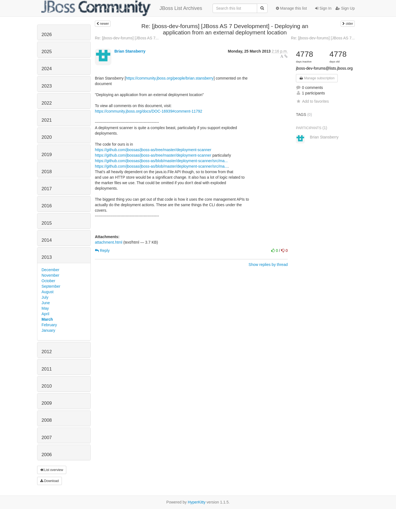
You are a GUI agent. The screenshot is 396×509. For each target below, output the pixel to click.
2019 (47, 154)
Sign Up (345, 8)
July (45, 297)
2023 (47, 86)
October (48, 281)
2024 (47, 68)
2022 (47, 103)
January (48, 330)
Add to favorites (312, 101)
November (50, 275)
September (51, 286)
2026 (47, 34)
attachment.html (108, 242)
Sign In (323, 8)
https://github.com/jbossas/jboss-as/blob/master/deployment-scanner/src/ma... (161, 161)
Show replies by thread (268, 264)
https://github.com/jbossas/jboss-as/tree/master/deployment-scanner (153, 150)
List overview (51, 470)
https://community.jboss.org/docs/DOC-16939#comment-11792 (148, 111)
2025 (47, 51)
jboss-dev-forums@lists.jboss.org (324, 68)
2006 (47, 454)
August (48, 292)
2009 (47, 403)
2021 (47, 120)
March (47, 319)
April (45, 314)
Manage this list (291, 8)
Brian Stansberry (129, 51)
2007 (47, 437)
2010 (47, 386)
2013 (47, 257)
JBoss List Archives (121, 8)
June (46, 303)
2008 (47, 420)
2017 (47, 188)
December (50, 270)
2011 (47, 369)
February (49, 325)
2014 (47, 240)
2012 (47, 351)
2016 (47, 205)
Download (49, 481)
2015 (47, 223)
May (45, 308)
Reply (102, 250)
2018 (47, 171)
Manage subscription (317, 78)
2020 (47, 137)
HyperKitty (197, 502)
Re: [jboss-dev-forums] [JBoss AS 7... (127, 38)
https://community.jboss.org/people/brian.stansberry (170, 78)
